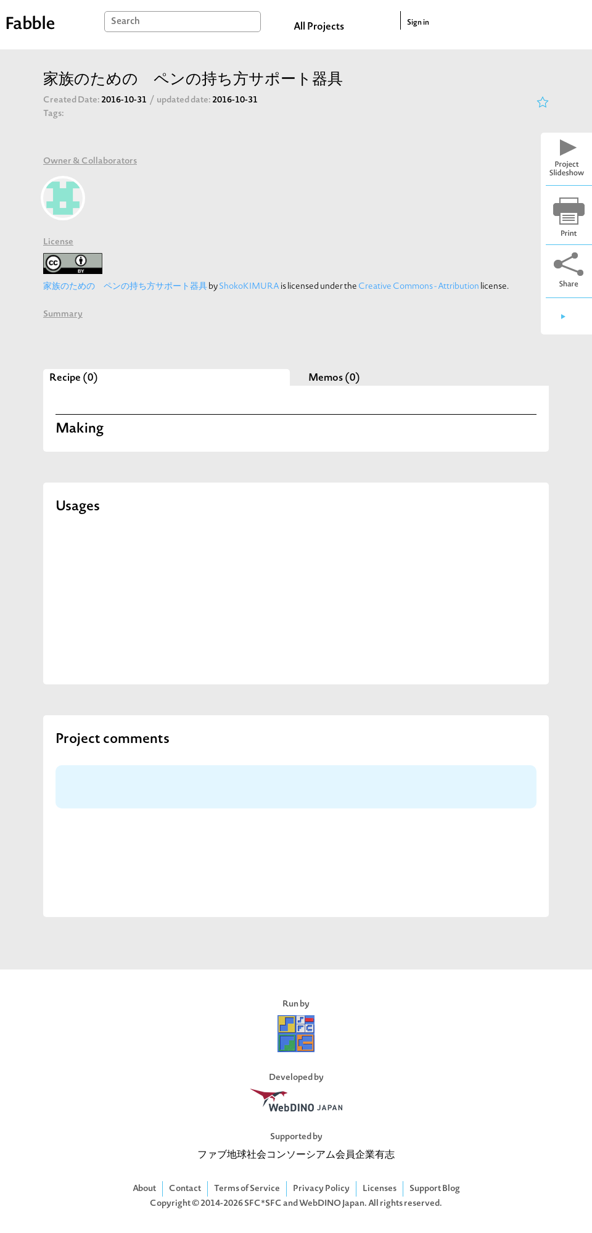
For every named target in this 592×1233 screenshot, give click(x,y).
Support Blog (434, 1189)
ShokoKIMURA (249, 286)
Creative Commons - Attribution (418, 286)
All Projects (319, 27)
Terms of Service (247, 1189)
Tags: (53, 113)
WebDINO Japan (331, 1203)
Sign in (418, 23)
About (144, 1189)
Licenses (380, 1189)
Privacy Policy (321, 1189)
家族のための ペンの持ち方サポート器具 (125, 286)
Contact (185, 1189)
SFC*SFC (263, 1203)
